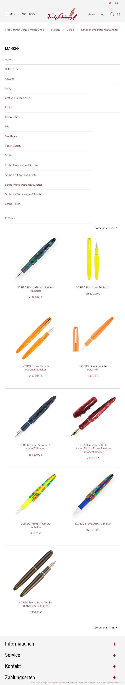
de (116, 2)
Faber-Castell (13, 146)
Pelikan (9, 107)
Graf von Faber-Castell (18, 98)
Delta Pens (11, 69)
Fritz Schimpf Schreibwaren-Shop (24, 30)
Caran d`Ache (13, 117)
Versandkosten (54, 682)
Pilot (7, 126)
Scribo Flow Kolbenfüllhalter (21, 165)
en (110, 2)
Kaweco (9, 79)
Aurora (9, 59)
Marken (55, 30)
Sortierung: (101, 228)
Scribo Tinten (12, 204)
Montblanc (11, 136)
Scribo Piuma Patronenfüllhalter (99, 30)
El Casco (10, 218)
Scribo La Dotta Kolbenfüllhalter (23, 194)
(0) (113, 14)
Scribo (70, 30)
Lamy (8, 88)
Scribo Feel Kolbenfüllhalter (21, 175)
